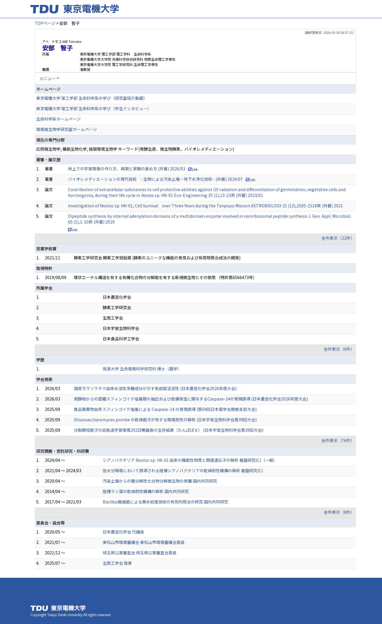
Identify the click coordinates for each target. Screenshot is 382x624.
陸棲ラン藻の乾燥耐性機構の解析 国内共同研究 (146, 491)
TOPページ (45, 23)
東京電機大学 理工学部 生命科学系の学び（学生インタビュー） (93, 108)
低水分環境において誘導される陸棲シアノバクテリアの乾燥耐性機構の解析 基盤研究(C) (183, 470)
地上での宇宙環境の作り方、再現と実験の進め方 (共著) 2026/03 (126, 168)
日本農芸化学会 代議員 (123, 532)
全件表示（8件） (339, 512)
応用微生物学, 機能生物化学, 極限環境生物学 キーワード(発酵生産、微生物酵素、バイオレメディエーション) (135, 149)
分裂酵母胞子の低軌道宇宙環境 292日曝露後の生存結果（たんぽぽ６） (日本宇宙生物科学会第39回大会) (168, 430)
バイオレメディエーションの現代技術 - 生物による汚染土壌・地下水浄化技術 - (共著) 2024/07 (155, 179)
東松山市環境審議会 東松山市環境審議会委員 (144, 542)
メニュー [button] (47, 78)
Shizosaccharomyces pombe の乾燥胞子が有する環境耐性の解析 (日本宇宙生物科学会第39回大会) (165, 419)
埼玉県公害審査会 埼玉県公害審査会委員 (140, 552)
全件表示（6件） (339, 349)
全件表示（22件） (338, 238)
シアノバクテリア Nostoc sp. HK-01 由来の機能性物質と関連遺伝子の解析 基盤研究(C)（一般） (190, 460)
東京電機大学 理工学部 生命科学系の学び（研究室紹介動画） (91, 98)
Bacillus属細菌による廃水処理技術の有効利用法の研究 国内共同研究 (165, 502)
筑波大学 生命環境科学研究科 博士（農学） (142, 369)
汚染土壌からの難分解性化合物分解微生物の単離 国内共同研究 (160, 481)
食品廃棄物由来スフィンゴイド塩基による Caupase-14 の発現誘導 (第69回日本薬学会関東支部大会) (165, 409)
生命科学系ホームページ (58, 119)
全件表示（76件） (338, 440)
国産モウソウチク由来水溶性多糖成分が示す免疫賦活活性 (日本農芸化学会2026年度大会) (155, 388)
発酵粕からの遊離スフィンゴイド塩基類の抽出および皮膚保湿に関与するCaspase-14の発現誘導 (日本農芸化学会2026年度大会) (191, 399)
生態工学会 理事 (117, 563)
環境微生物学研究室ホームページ (66, 129)
